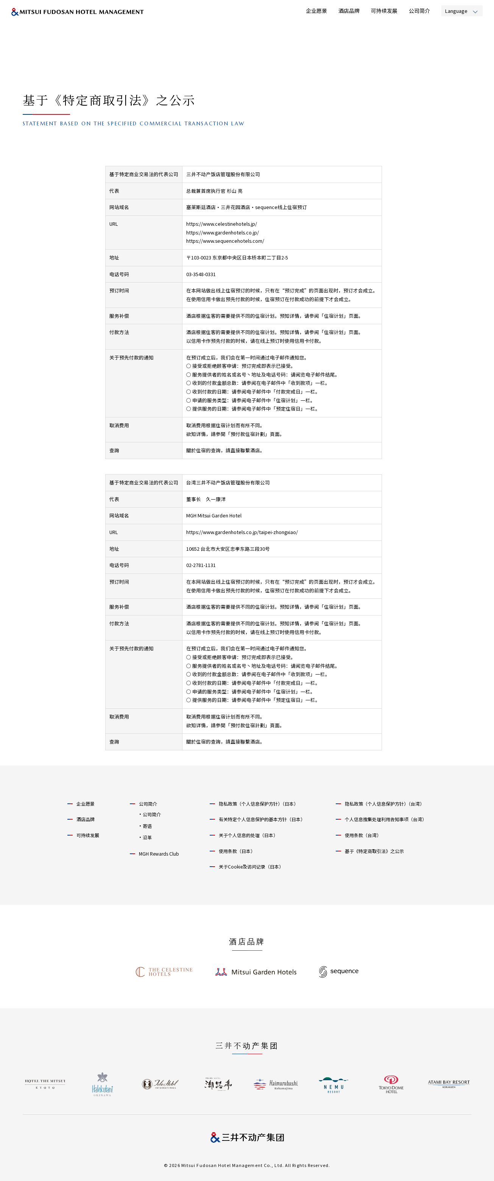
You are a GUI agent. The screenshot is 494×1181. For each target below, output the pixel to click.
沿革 (147, 837)
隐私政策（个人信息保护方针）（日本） (258, 803)
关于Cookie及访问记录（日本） (251, 866)
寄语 (147, 826)
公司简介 (419, 10)
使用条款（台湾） (363, 835)
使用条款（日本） (237, 851)
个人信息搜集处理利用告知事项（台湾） (386, 819)
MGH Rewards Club (159, 853)
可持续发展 (384, 10)
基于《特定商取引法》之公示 (374, 851)
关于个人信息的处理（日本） (248, 835)
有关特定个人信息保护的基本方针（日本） (262, 819)
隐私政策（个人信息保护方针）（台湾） (384, 803)
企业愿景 (316, 10)
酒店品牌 (349, 10)
